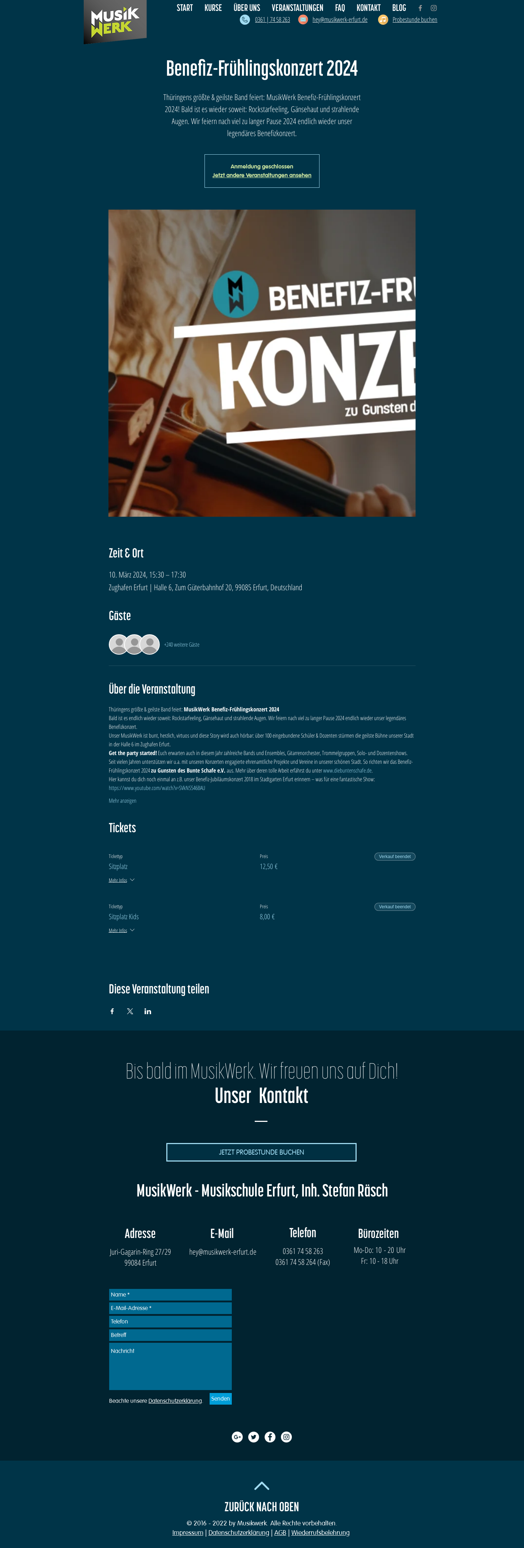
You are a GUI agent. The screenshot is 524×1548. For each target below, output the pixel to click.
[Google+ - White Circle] (237, 1437)
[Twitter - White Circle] (253, 1437)
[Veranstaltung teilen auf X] (130, 1011)
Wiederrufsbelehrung (320, 1533)
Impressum (187, 1533)
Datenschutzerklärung (239, 1533)
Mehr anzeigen (122, 801)
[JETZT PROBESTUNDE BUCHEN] (261, 1152)
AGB (280, 1533)
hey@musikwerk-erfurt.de (223, 1251)
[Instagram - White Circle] (286, 1437)
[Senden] (221, 1399)
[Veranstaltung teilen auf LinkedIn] (147, 1011)
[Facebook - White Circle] (270, 1437)
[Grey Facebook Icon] (420, 8)
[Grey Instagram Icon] (434, 8)
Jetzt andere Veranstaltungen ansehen (262, 175)
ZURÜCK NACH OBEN (262, 1507)
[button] (247, 8)
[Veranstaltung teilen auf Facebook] (112, 1011)
